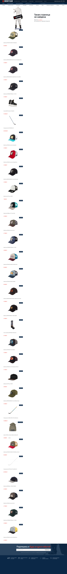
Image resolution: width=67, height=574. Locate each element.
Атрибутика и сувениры (50, 5)
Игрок (3, 3)
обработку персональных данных (41, 552)
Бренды (58, 5)
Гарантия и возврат (24, 1)
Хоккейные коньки (10, 5)
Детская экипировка (19, 3)
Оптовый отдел (31, 1)
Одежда (37, 5)
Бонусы (45, 1)
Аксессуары (24, 5)
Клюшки (3, 5)
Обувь (43, 5)
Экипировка (18, 5)
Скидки (63, 5)
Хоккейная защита (10, 3)
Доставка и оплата (17, 1)
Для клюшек (31, 5)
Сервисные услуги (28, 3)
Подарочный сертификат (38, 1)
